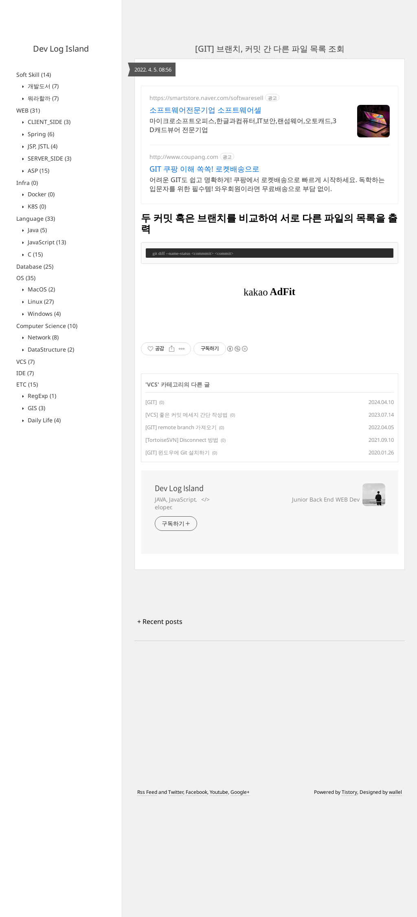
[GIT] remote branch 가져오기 (181, 541)
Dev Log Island (61, 48)
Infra (27, 183)
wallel (395, 905)
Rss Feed (147, 905)
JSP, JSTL (41, 146)
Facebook (196, 905)
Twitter (175, 905)
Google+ (240, 905)
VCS (25, 361)
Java (36, 230)
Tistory (349, 905)
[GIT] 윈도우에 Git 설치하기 (177, 566)
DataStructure (50, 349)
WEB (28, 110)
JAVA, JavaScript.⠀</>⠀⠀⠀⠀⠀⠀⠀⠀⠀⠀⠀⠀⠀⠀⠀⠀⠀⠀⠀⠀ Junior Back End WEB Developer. (257, 617)
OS (25, 278)
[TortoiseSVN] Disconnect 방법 (181, 553)
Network (42, 337)
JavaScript (46, 242)
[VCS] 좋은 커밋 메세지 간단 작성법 (186, 528)
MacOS (40, 289)
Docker (40, 194)
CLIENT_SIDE (48, 122)
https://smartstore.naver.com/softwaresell (206, 97)
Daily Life (43, 420)
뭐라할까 (42, 98)
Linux (40, 301)
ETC (27, 384)
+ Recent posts (159, 735)
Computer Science (46, 326)
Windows (43, 313)
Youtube (219, 905)
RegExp (41, 396)
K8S (36, 206)
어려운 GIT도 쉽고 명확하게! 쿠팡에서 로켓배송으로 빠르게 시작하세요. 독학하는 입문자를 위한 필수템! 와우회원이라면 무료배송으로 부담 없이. (267, 184)
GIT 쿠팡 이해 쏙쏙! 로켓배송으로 (204, 169)
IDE (25, 373)
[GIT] (151, 515)
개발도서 (42, 86)
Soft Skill (33, 74)
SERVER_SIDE (48, 158)
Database (34, 266)
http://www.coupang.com (183, 156)
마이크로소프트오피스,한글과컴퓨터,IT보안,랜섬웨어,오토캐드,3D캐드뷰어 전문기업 (242, 125)
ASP (37, 170)
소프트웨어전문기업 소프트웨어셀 (205, 110)
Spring (40, 134)
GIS (35, 408)
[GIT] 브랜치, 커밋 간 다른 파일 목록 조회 (270, 48)
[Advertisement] (269, 377)
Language (35, 218)
